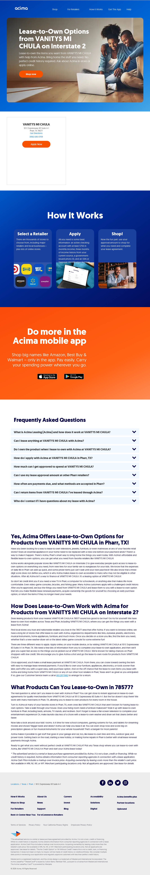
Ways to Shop (18, 802)
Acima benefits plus (127, 796)
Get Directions (36, 133)
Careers (68, 796)
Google (75, 377)
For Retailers (17, 808)
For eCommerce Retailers (50, 814)
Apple (48, 377)
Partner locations (126, 802)
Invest (67, 802)
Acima (21, 9)
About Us (42, 796)
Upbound (122, 808)
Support (41, 808)
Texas (24, 784)
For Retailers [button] (73, 9)
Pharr (31, 784)
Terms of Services (18, 825)
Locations (15, 784)
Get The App (114, 9)
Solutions (95, 802)
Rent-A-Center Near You (23, 814)
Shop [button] (55, 9)
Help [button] (129, 9)
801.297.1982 (62, 675)
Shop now (31, 74)
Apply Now (36, 144)
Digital (93, 808)
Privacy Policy (34, 825)
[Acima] (15, 834)
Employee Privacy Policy (81, 825)
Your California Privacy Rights (55, 825)
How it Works (96, 9)
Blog (66, 808)
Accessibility (96, 796)
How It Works (18, 796)
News (40, 802)
